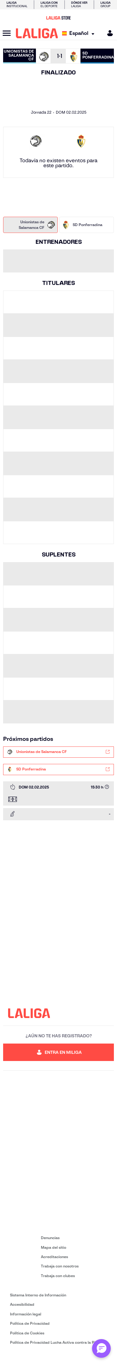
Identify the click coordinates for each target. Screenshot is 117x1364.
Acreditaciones (54, 1257)
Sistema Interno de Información (38, 1295)
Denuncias (50, 1238)
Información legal (25, 1314)
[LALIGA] (37, 33)
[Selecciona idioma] (80, 33)
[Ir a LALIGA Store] (58, 17)
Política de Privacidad (30, 1323)
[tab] (30, 225)
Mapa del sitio (53, 1247)
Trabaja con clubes (58, 1276)
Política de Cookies (27, 1333)
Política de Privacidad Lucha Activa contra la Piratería (58, 1342)
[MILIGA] (108, 33)
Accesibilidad (22, 1304)
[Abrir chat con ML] (101, 1348)
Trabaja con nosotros (60, 1266)
